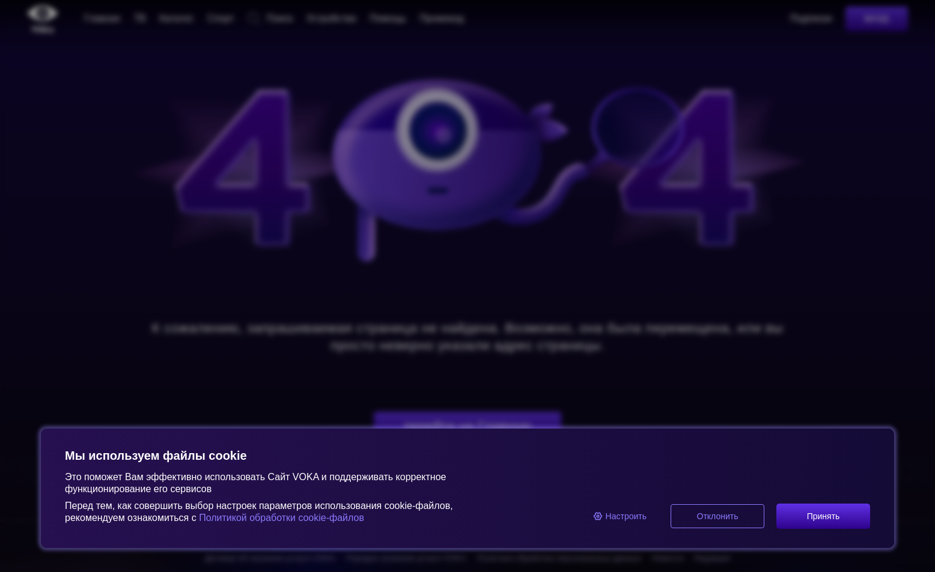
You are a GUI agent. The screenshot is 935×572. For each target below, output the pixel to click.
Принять (823, 516)
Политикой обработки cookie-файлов (280, 518)
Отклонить (718, 516)
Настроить (620, 516)
